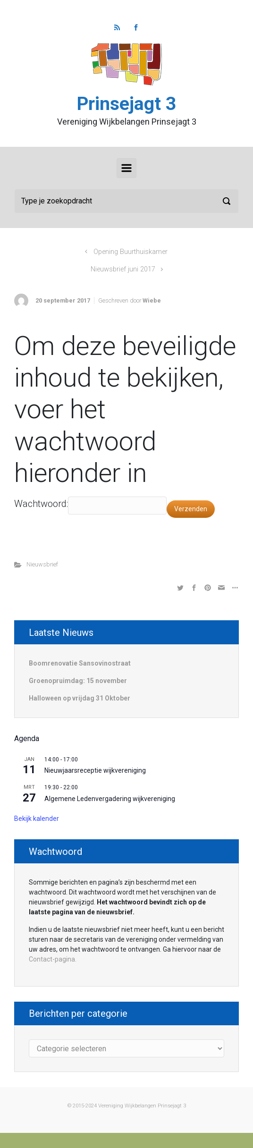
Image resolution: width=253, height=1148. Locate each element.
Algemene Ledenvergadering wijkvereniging (109, 798)
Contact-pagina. (52, 959)
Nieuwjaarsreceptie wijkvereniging (95, 770)
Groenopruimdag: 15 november (78, 680)
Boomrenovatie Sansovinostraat (80, 663)
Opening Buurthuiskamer (130, 252)
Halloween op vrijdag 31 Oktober (79, 698)
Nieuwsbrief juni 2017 (123, 269)
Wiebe (152, 300)
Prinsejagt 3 (126, 104)
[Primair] (126, 168)
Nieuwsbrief (42, 564)
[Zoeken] (126, 201)
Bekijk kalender (36, 818)
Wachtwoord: (41, 503)
